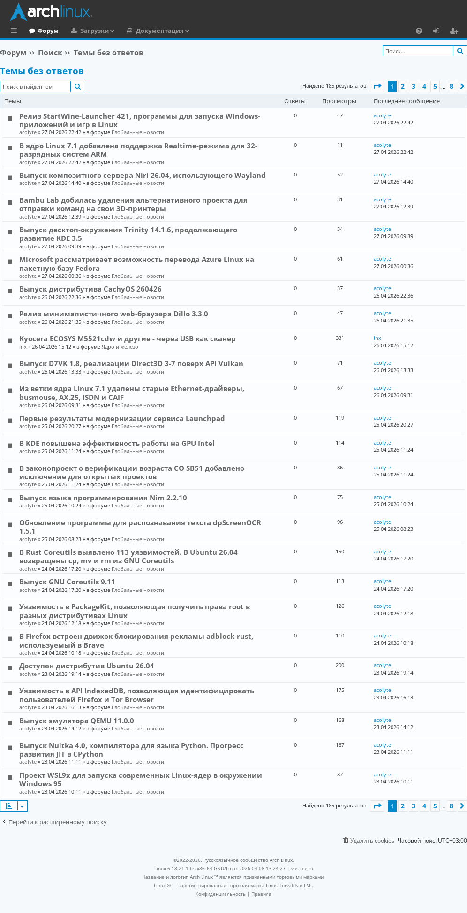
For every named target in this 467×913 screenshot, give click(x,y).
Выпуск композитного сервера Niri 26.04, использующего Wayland (142, 175)
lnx (23, 346)
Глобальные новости (138, 132)
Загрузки (133, 30)
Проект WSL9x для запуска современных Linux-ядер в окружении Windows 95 (140, 779)
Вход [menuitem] (440, 32)
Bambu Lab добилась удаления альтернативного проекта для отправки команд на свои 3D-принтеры (133, 204)
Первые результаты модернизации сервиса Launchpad (122, 418)
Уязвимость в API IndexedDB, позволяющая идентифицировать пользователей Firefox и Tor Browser (136, 695)
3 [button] (413, 86)
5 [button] (435, 86)
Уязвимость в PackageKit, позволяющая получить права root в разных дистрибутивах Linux (134, 611)
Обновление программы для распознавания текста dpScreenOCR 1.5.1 (140, 527)
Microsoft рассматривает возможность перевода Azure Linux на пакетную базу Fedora (136, 263)
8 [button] (451, 86)
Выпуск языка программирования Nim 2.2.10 (103, 497)
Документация (198, 30)
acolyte (28, 132)
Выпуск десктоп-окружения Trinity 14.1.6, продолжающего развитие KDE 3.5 (128, 234)
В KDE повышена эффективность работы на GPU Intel (117, 443)
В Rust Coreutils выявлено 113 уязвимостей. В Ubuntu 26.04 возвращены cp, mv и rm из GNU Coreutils (128, 556)
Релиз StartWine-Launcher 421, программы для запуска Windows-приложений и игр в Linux (139, 120)
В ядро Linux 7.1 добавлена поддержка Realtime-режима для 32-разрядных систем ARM (138, 150)
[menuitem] (419, 30)
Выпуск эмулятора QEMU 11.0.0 (76, 720)
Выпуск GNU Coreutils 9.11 (67, 581)
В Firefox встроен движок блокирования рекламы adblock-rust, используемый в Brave (136, 640)
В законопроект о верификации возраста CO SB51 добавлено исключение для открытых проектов (131, 472)
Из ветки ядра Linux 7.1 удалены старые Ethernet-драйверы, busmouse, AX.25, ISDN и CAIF (131, 392)
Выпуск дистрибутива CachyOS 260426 (90, 288)
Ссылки (15, 32)
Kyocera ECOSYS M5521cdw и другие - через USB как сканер (127, 338)
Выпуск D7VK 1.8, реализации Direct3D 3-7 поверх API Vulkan (131, 363)
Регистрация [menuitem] (456, 32)
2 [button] (403, 86)
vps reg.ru (302, 868)
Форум (86, 30)
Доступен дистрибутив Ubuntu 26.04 (86, 665)
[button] (377, 86)
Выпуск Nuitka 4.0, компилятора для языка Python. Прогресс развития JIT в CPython (131, 750)
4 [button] (424, 86)
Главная (42, 30)
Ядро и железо (120, 346)
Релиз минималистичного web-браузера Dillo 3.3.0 (113, 313)
